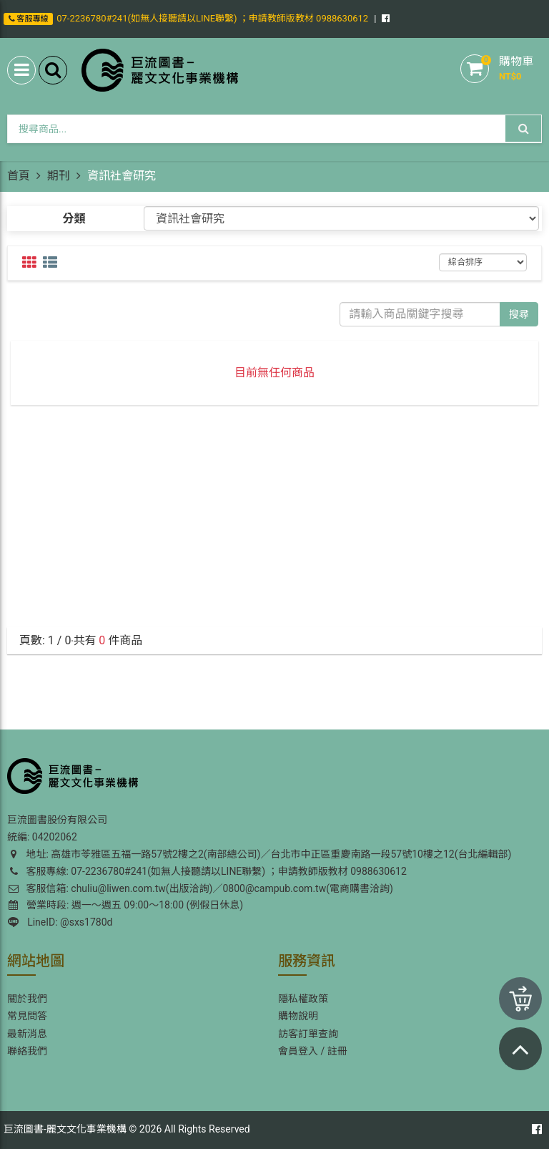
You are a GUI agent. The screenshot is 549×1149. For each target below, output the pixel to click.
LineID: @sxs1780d (60, 922)
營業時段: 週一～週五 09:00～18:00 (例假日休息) (126, 905)
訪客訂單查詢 (308, 1033)
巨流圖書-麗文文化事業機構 (65, 1129)
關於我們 (27, 998)
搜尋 (519, 314)
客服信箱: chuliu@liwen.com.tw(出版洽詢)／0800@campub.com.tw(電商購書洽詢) (200, 888)
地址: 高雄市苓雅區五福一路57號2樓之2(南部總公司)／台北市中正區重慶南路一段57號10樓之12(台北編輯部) (259, 854)
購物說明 (298, 1016)
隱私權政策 (303, 998)
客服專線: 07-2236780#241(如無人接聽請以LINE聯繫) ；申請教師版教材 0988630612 (207, 871)
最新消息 (27, 1033)
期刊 (58, 176)
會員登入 (298, 1051)
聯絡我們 (27, 1051)
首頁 (18, 176)
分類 (73, 219)
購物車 (516, 61)
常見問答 (27, 1016)
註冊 (337, 1051)
